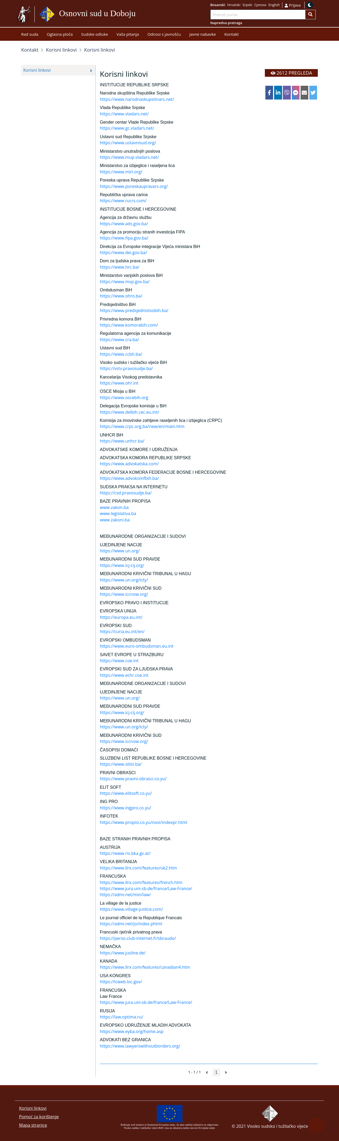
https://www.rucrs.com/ (123, 201)
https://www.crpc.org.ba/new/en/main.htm (142, 426)
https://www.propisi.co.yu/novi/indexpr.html (143, 822)
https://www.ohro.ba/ (121, 296)
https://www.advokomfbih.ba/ (129, 478)
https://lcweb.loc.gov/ (121, 982)
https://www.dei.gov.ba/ (123, 252)
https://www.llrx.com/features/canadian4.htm (145, 967)
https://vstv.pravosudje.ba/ (126, 368)
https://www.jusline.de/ (123, 953)
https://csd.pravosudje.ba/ (126, 493)
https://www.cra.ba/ (119, 339)
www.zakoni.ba (115, 520)
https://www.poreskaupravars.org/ (134, 186)
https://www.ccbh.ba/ (121, 354)
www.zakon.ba (114, 507)
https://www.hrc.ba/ (119, 267)
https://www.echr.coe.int (124, 675)
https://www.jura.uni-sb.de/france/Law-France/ (146, 888)
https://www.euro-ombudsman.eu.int (136, 646)
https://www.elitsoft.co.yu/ (126, 793)
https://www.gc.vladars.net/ (127, 128)
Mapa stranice (33, 1125)
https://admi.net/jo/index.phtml (131, 924)
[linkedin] (278, 93)
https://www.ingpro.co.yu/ (125, 808)
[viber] (287, 93)
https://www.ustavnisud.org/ (128, 143)
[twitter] (313, 93)
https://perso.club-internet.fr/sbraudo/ (138, 938)
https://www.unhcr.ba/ (122, 441)
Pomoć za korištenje (39, 1117)
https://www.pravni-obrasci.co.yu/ (133, 779)
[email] (304, 93)
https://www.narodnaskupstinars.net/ (137, 99)
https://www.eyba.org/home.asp (131, 1031)
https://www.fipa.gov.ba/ (124, 238)
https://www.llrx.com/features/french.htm (141, 882)
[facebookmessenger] (296, 93)
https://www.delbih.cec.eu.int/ (129, 412)
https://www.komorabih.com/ (129, 325)
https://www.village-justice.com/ (131, 909)
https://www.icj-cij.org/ (122, 565)
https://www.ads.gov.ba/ (124, 224)
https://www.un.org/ (120, 551)
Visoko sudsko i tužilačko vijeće (277, 1126)
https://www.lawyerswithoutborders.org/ (140, 1046)
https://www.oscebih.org (124, 397)
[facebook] (269, 93)
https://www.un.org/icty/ (124, 580)
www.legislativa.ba (118, 513)
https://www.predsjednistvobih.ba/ (134, 310)
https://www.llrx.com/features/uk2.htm (138, 868)
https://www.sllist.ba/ (121, 764)
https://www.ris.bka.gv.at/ (125, 853)
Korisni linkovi (33, 1108)
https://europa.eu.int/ (121, 617)
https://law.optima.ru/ (121, 1017)
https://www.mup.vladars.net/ (129, 157)
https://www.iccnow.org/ (124, 594)
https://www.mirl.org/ (121, 172)
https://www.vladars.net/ (124, 114)
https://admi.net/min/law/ (125, 895)
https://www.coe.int (119, 661)
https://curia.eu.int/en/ (122, 631)
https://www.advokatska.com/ (129, 464)
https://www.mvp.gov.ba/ (125, 282)
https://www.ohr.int (119, 383)
